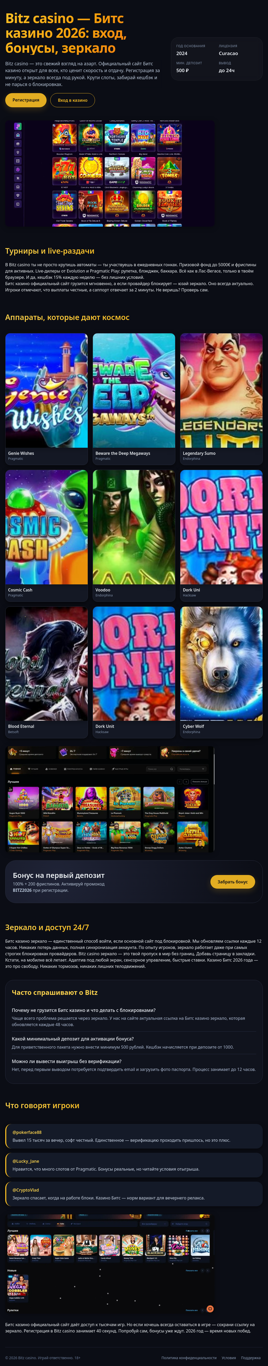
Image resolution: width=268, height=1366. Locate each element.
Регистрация (26, 100)
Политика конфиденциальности (189, 1357)
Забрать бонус (233, 882)
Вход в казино (72, 100)
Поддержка (251, 1357)
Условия (229, 1357)
